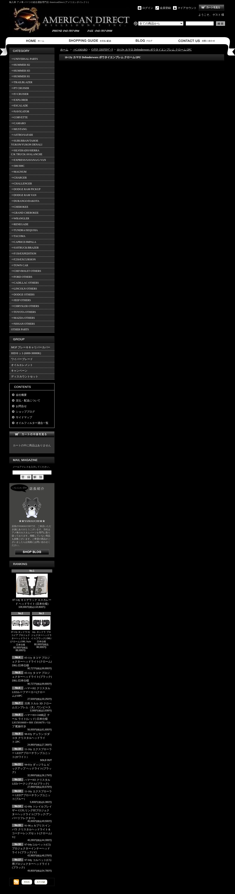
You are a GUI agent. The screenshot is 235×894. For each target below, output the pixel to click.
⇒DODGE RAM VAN (23, 195)
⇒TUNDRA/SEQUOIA (24, 230)
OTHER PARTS (20, 329)
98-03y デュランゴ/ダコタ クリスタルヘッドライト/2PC (31, 737)
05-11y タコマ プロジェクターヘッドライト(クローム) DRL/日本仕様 (32, 661)
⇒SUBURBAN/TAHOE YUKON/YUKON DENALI (27, 142)
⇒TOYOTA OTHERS (23, 312)
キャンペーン (19, 370)
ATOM (40, 882)
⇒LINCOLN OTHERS (24, 288)
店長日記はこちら (32, 552)
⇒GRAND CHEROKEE (25, 212)
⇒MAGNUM (18, 171)
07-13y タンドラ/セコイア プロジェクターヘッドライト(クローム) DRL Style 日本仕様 (20, 631)
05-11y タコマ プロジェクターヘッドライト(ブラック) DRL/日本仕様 (32, 676)
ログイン (147, 8)
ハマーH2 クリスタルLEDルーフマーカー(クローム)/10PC (31, 692)
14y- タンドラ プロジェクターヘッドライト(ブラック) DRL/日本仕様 (41, 629)
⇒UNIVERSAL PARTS (24, 58)
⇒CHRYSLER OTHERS (25, 306)
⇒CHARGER (19, 177)
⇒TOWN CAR (19, 265)
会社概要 (21, 394)
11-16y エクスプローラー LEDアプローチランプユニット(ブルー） (32, 795)
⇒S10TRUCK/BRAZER (25, 247)
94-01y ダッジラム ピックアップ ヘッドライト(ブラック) (32, 768)
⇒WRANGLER (20, 218)
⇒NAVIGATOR (20, 111)
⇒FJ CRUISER (19, 94)
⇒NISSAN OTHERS (23, 323)
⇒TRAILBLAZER (21, 82)
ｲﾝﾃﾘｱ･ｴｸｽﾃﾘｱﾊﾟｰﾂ (102, 49)
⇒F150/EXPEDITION (23, 253)
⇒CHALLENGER (21, 183)
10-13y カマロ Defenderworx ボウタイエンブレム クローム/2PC (154, 49)
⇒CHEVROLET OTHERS (26, 271)
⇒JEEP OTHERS (21, 300)
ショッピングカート (211, 8)
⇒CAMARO (18, 123)
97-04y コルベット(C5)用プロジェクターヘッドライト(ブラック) (31, 863)
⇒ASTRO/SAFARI (22, 134)
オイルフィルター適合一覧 (32, 423)
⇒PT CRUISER (20, 88)
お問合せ (197, 40)
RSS (26, 882)
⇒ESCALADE (19, 105)
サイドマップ (24, 417)
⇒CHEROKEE (19, 206)
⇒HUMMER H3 (20, 70)
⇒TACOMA (18, 236)
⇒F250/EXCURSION (23, 259)
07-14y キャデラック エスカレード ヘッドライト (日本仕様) (31, 589)
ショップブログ (143, 40)
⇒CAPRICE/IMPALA (23, 242)
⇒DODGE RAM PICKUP (25, 189)
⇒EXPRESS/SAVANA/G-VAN (28, 160)
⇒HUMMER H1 (20, 76)
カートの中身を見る (32, 434)
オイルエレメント (22, 365)
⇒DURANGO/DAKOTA (25, 201)
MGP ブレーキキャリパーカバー (30, 347)
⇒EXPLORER (19, 99)
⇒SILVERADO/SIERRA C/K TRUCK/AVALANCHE (26, 152)
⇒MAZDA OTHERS (23, 317)
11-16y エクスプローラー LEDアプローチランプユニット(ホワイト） (32, 753)
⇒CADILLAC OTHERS (25, 282)
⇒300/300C (17, 165)
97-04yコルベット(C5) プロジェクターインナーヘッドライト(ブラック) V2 (31, 848)
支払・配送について (89, 40)
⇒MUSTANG (19, 129)
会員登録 (165, 8)
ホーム (36, 40)
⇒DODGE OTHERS (23, 294)
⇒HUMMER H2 (20, 64)
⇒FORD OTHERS (21, 276)
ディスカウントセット (24, 376)
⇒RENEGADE (19, 224)
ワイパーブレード (22, 359)
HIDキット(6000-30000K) (26, 353)
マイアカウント (187, 8)
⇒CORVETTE (19, 117)
